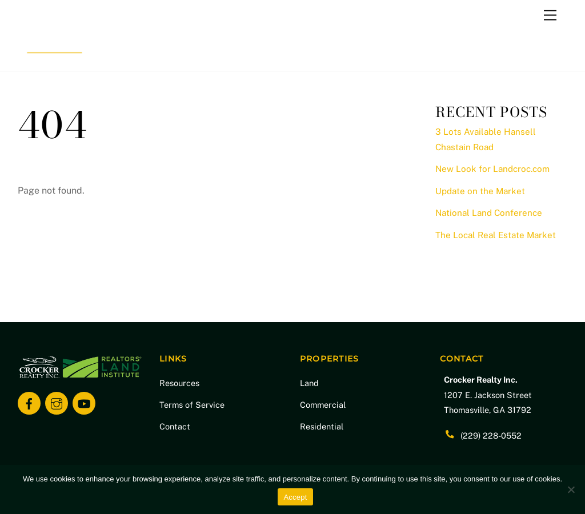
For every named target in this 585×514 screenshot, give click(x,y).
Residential (321, 426)
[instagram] (56, 402)
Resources (179, 383)
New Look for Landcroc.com (492, 169)
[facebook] (29, 402)
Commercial (323, 404)
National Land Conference (488, 213)
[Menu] (550, 16)
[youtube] (84, 402)
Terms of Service (192, 404)
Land (309, 383)
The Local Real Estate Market (495, 235)
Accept (295, 497)
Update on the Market (480, 191)
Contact (174, 426)
